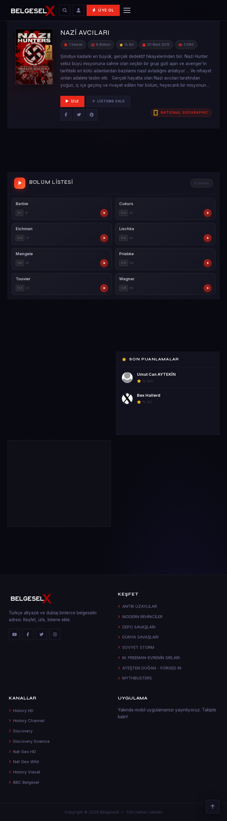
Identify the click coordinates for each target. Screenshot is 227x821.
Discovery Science (29, 741)
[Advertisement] (113, 151)
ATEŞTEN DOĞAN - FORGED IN (149, 667)
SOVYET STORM (136, 647)
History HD (21, 710)
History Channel (26, 720)
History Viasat (24, 771)
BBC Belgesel (24, 782)
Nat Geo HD (22, 751)
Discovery (21, 730)
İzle (72, 101)
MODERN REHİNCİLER (140, 616)
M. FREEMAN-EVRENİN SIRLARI (149, 657)
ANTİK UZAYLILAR (137, 606)
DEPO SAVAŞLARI (136, 626)
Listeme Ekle (108, 101)
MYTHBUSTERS (135, 677)
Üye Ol (103, 10)
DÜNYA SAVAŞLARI (138, 636)
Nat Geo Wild (24, 761)
